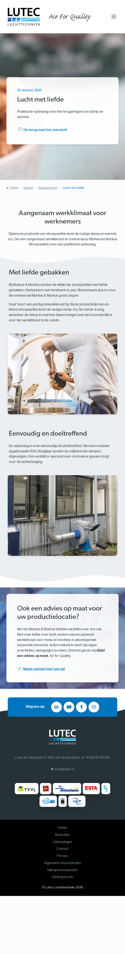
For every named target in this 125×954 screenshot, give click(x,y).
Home (14, 188)
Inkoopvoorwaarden (62, 870)
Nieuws (28, 188)
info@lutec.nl (62, 769)
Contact (62, 849)
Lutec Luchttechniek (59, 887)
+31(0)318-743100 (95, 758)
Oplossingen (62, 842)
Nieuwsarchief (48, 188)
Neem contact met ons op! (44, 669)
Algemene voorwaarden (62, 863)
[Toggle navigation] (113, 16)
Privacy (62, 856)
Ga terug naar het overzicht (45, 130)
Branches (62, 835)
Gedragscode (62, 877)
